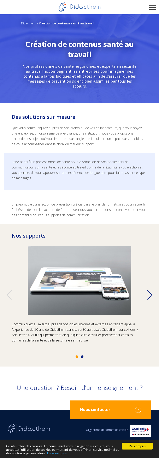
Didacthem (28, 23)
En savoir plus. (57, 453)
